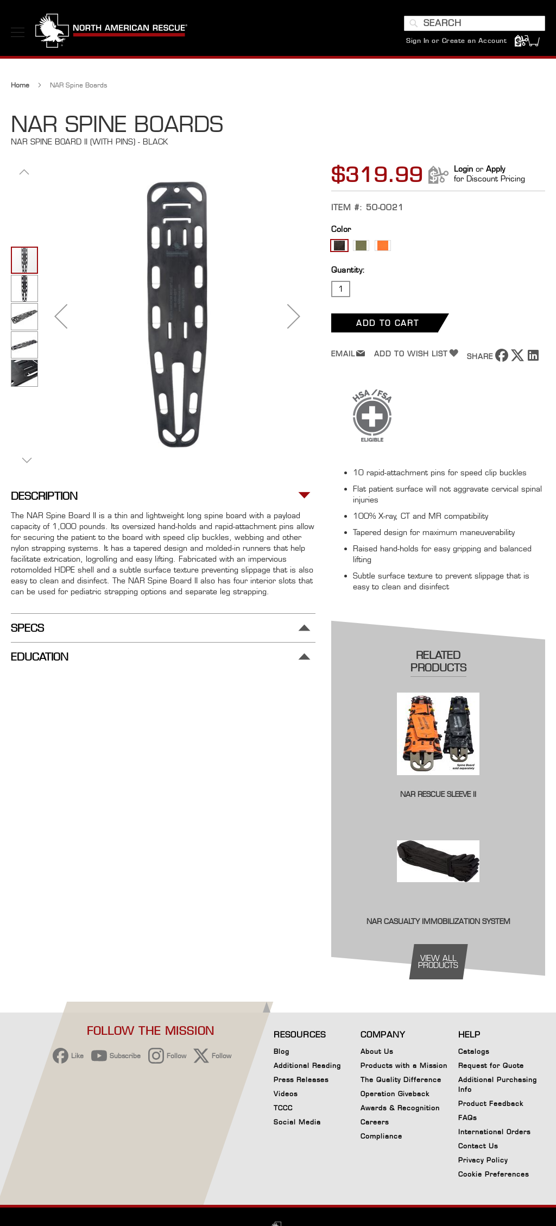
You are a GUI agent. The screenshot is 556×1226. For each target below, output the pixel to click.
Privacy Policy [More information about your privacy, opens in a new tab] (140, 1163)
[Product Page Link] (438, 782)
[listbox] (438, 247)
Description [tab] (44, 496)
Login (463, 168)
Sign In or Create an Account (456, 40)
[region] (251, 1145)
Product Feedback (490, 1103)
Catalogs (473, 1051)
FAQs (467, 1118)
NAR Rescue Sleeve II (438, 794)
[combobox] (474, 23)
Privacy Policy (483, 1160)
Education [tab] (39, 657)
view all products (438, 961)
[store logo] (111, 32)
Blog (281, 1051)
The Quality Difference (401, 1080)
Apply (495, 168)
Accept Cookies (362, 1113)
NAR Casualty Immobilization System (438, 921)
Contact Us (478, 1146)
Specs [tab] (27, 628)
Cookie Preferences (493, 1176)
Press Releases (301, 1080)
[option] (339, 245)
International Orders (494, 1132)
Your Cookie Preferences (362, 1174)
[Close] (438, 1108)
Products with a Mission (404, 1065)
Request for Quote (491, 1065)
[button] (61, 316)
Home (20, 85)
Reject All (362, 1141)
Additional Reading (307, 1065)
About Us (377, 1051)
